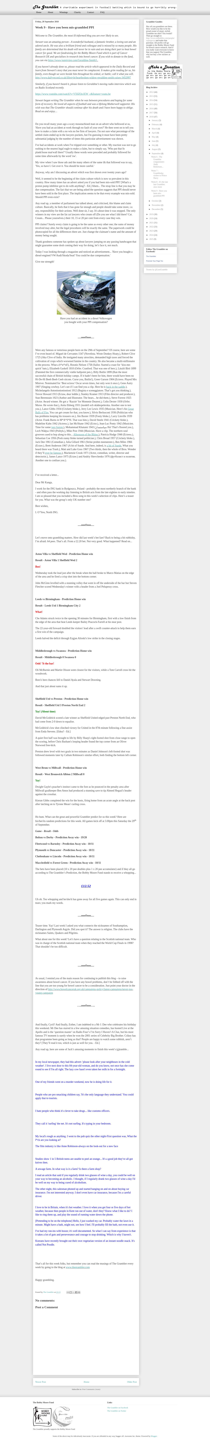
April (154, 133)
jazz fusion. (57, 427)
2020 (151, 218)
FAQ (102, 12)
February (156, 124)
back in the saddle (115, 386)
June (154, 141)
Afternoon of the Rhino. (86, 434)
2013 (151, 96)
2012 (151, 92)
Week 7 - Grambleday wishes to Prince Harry (159, 174)
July (154, 145)
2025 (151, 239)
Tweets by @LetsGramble (156, 270)
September (156, 153)
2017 (151, 113)
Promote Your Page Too (154, 261)
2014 (151, 100)
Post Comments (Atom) (91, 1389)
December (156, 209)
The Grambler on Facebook (117, 1408)
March (155, 129)
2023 (151, 231)
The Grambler (151, 256)
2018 (151, 117)
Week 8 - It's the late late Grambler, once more (159, 184)
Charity (77, 12)
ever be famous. (53, 452)
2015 (151, 104)
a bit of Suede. (114, 445)
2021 (151, 223)
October (155, 201)
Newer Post (40, 1382)
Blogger (154, 1436)
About (50, 12)
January (155, 120)
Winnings (63, 12)
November (156, 205)
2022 (151, 227)
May (154, 137)
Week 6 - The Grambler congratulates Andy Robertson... (157, 162)
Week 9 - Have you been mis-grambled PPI (159, 193)
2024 (151, 235)
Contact (90, 12)
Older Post (132, 1382)
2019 (151, 214)
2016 (151, 109)
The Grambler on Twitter (116, 1411)
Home (38, 12)
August (155, 149)
